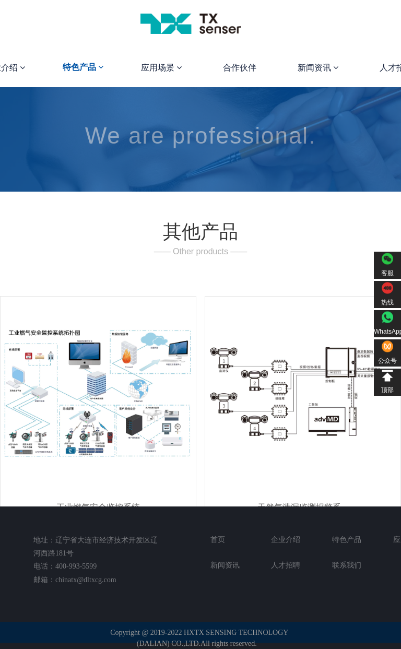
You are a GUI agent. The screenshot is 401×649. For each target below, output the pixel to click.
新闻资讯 (318, 67)
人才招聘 (285, 565)
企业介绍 (285, 539)
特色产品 (83, 67)
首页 (217, 539)
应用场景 (161, 67)
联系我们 (346, 565)
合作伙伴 (239, 67)
